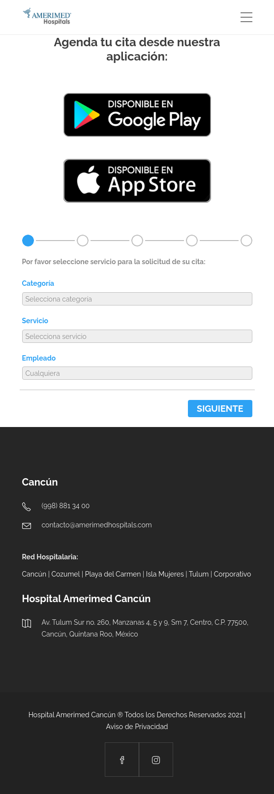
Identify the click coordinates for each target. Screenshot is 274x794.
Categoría (38, 283)
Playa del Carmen (113, 574)
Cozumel (65, 574)
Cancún (34, 574)
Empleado (39, 358)
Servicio (35, 321)
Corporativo (232, 574)
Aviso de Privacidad (137, 727)
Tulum (199, 574)
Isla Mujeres (165, 574)
